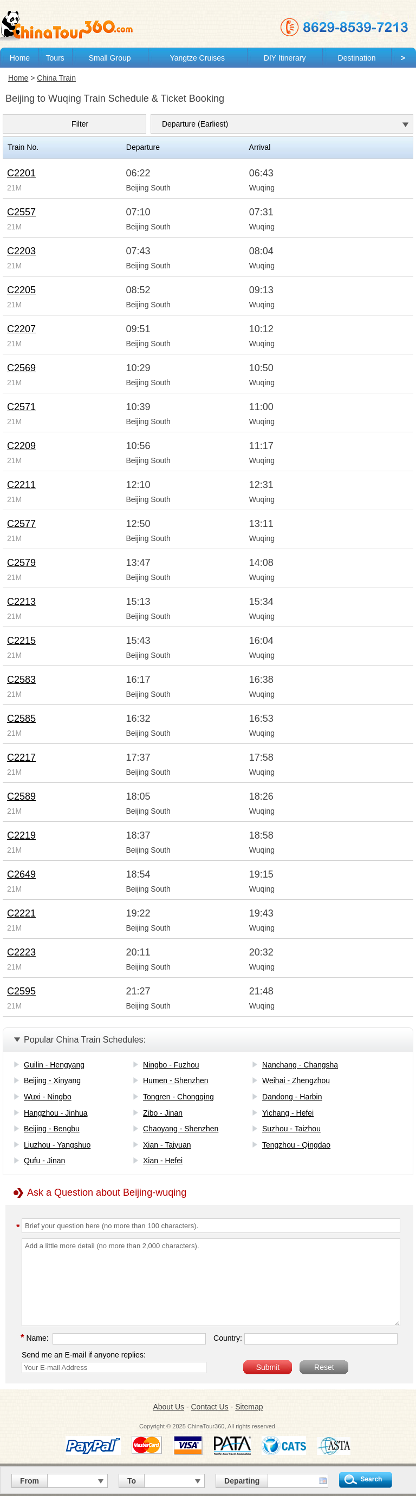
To (131, 1481)
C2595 (21, 991)
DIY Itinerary (285, 58)
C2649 (21, 874)
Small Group (110, 58)
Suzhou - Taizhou (291, 1128)
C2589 (21, 796)
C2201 (21, 173)
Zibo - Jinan (163, 1113)
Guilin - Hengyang (54, 1064)
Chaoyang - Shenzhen (180, 1128)
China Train (56, 78)
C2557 (21, 212)
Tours (55, 58)
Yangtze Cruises (197, 58)
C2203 (21, 251)
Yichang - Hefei (288, 1113)
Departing (241, 1481)
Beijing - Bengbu (52, 1128)
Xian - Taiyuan (167, 1145)
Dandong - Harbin (292, 1096)
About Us (168, 1406)
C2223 (21, 952)
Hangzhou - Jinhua (56, 1113)
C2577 (21, 523)
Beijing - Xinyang (52, 1080)
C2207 (21, 329)
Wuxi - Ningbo (48, 1096)
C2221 (21, 913)
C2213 (21, 601)
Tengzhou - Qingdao (296, 1145)
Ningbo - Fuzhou (171, 1064)
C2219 (21, 835)
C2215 (21, 640)
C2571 (21, 406)
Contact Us (209, 1406)
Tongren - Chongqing (178, 1096)
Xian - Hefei (163, 1160)
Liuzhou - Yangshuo (57, 1145)
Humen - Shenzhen (176, 1080)
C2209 (21, 445)
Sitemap (249, 1406)
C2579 (21, 562)
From (29, 1481)
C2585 (21, 718)
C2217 (21, 757)
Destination (357, 58)
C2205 (21, 290)
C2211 (21, 484)
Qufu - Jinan (44, 1160)
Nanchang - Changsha (300, 1064)
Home (20, 58)
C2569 (21, 368)
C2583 (21, 679)
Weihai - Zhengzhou (296, 1080)
